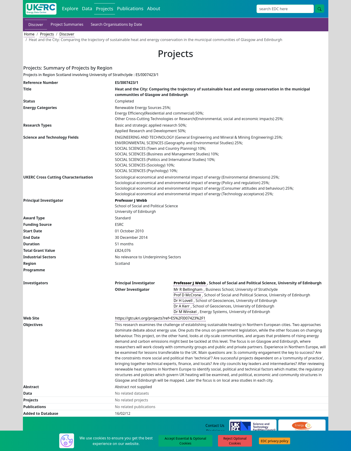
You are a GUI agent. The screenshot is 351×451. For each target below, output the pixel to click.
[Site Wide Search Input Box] (285, 8)
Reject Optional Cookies (234, 440)
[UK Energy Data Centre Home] (41, 9)
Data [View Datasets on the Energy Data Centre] (87, 8)
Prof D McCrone (188, 294)
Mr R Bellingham (188, 289)
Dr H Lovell (183, 300)
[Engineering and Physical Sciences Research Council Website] (302, 425)
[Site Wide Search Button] (319, 8)
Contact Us (214, 425)
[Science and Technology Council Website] (252, 425)
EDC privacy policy (274, 441)
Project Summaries (67, 24)
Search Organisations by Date (116, 24)
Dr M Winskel (186, 311)
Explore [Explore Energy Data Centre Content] (70, 8)
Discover (35, 24)
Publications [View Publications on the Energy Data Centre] (130, 8)
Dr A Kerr (182, 306)
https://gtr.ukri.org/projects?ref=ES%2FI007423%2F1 (160, 318)
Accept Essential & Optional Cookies (185, 440)
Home (29, 34)
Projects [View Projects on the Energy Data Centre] (104, 9)
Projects (47, 34)
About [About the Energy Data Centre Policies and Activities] (153, 8)
